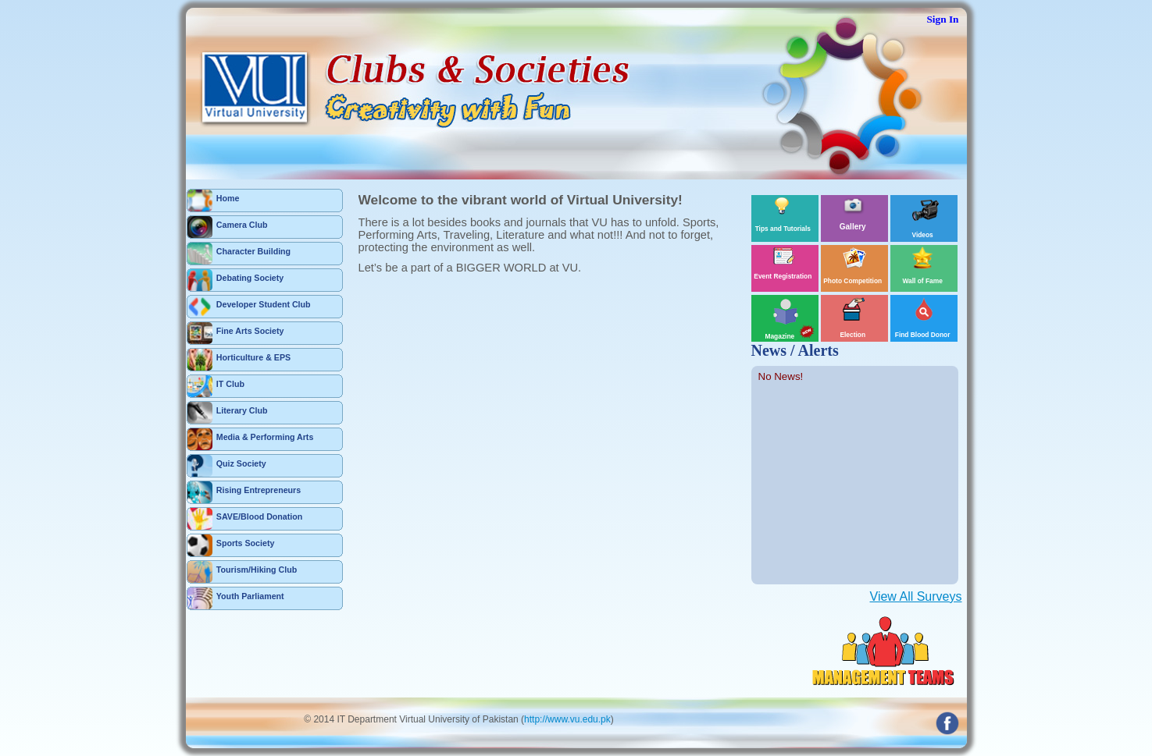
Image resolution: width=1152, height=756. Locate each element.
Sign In (942, 19)
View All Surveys (916, 596)
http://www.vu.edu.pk (567, 719)
